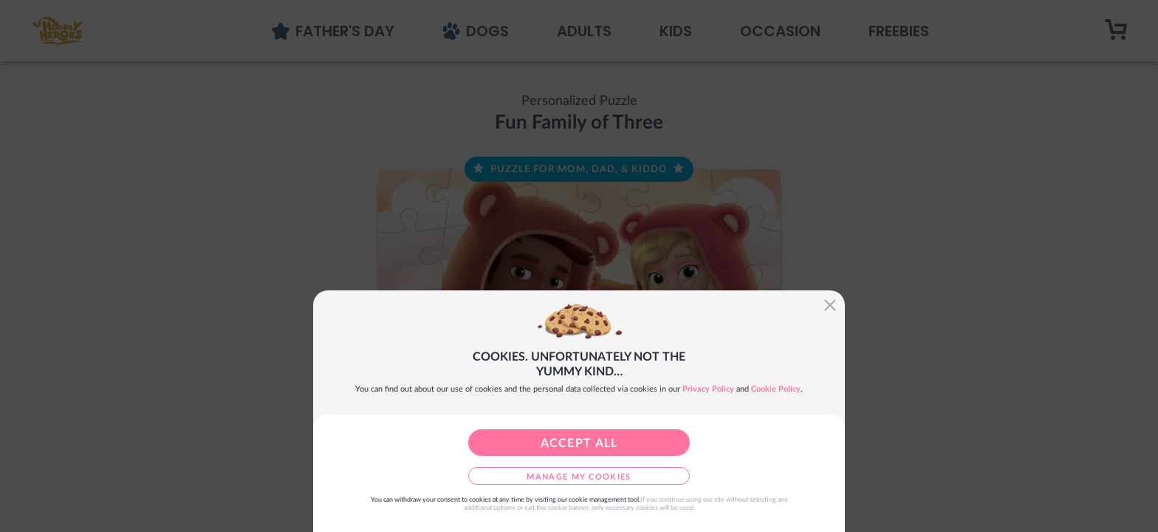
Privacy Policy (708, 389)
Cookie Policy (776, 389)
